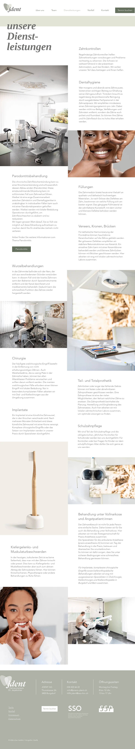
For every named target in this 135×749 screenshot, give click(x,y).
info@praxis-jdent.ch (77, 690)
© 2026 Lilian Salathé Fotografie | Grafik (23, 740)
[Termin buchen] (125, 10)
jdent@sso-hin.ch (79, 693)
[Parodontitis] (21, 249)
